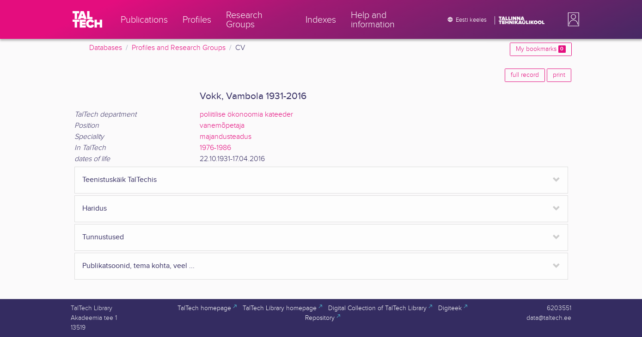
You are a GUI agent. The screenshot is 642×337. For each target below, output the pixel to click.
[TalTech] (87, 19)
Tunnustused (103, 237)
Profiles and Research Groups (179, 48)
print (559, 75)
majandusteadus (225, 136)
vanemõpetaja (222, 125)
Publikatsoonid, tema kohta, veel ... (138, 266)
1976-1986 (215, 148)
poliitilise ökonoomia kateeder (246, 114)
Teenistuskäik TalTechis (119, 179)
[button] (571, 19)
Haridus (94, 208)
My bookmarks (540, 49)
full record (525, 75)
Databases (105, 48)
